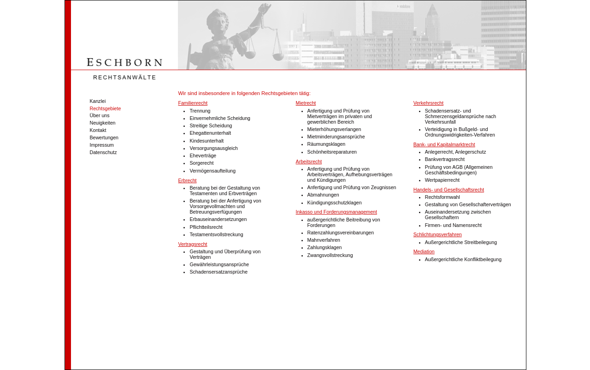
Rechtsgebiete (104, 108)
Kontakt (97, 130)
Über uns (99, 115)
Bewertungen (103, 137)
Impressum (101, 145)
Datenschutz (102, 152)
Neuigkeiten (102, 122)
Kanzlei (97, 101)
